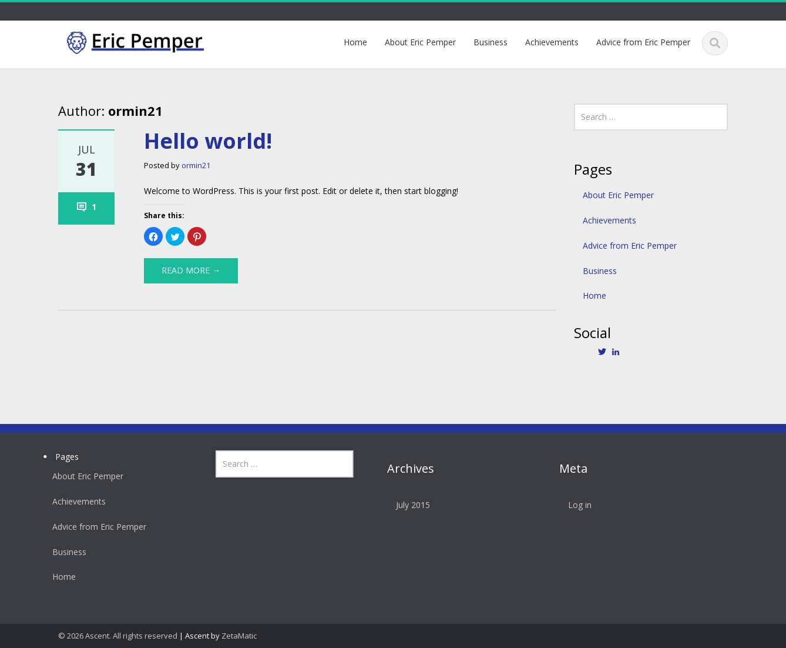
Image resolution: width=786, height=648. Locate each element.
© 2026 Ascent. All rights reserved (117, 635)
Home (355, 42)
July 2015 (408, 504)
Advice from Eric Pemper (643, 42)
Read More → (191, 270)
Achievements (552, 42)
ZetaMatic (239, 635)
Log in (574, 504)
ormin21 (196, 165)
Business (490, 42)
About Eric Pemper (420, 42)
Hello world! (208, 140)
